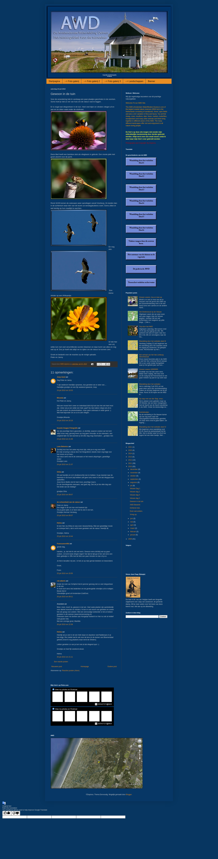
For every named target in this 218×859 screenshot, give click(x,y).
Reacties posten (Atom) (70, 671)
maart (132, 528)
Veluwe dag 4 (135, 495)
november (134, 473)
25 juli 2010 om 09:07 (65, 495)
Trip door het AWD (146, 327)
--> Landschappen (134, 81)
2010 (130, 467)
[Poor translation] (15, 813)
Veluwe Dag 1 (135, 488)
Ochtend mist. (135, 508)
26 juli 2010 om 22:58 (65, 624)
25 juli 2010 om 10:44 (65, 536)
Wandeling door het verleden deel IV (152, 427)
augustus (134, 482)
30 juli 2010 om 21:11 (65, 657)
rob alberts (61, 581)
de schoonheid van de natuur (68, 502)
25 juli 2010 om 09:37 (65, 515)
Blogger (129, 794)
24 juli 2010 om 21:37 (65, 464)
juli (131, 486)
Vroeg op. (133, 514)
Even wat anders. (136, 511)
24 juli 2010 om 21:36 (65, 439)
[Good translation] (6, 813)
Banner (151, 81)
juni (131, 518)
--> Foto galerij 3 (112, 81)
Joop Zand (61, 377)
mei (131, 522)
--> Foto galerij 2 (92, 81)
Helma (59, 523)
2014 (130, 453)
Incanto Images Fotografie (67, 428)
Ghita (59, 472)
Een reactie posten (61, 662)
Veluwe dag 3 (135, 498)
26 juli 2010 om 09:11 (65, 597)
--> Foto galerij (72, 81)
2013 (130, 457)
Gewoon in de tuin (136, 501)
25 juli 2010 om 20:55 (65, 573)
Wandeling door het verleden (149, 384)
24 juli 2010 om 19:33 (65, 390)
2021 (130, 447)
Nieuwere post (56, 666)
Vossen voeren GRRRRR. (148, 369)
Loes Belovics (62, 446)
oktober (133, 476)
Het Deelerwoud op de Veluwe (150, 312)
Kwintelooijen (144, 412)
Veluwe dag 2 (135, 492)
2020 (130, 450)
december (134, 469)
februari (133, 532)
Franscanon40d (63, 544)
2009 (130, 539)
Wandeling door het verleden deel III (152, 341)
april (132, 525)
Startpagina (54, 81)
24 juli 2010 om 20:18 (65, 421)
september (134, 479)
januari (133, 535)
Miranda (60, 398)
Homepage (85, 666)
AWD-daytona (65, 364)
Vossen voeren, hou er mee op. (150, 297)
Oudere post (112, 666)
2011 (130, 463)
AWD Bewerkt (135, 505)
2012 (130, 460)
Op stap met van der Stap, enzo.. (151, 399)
